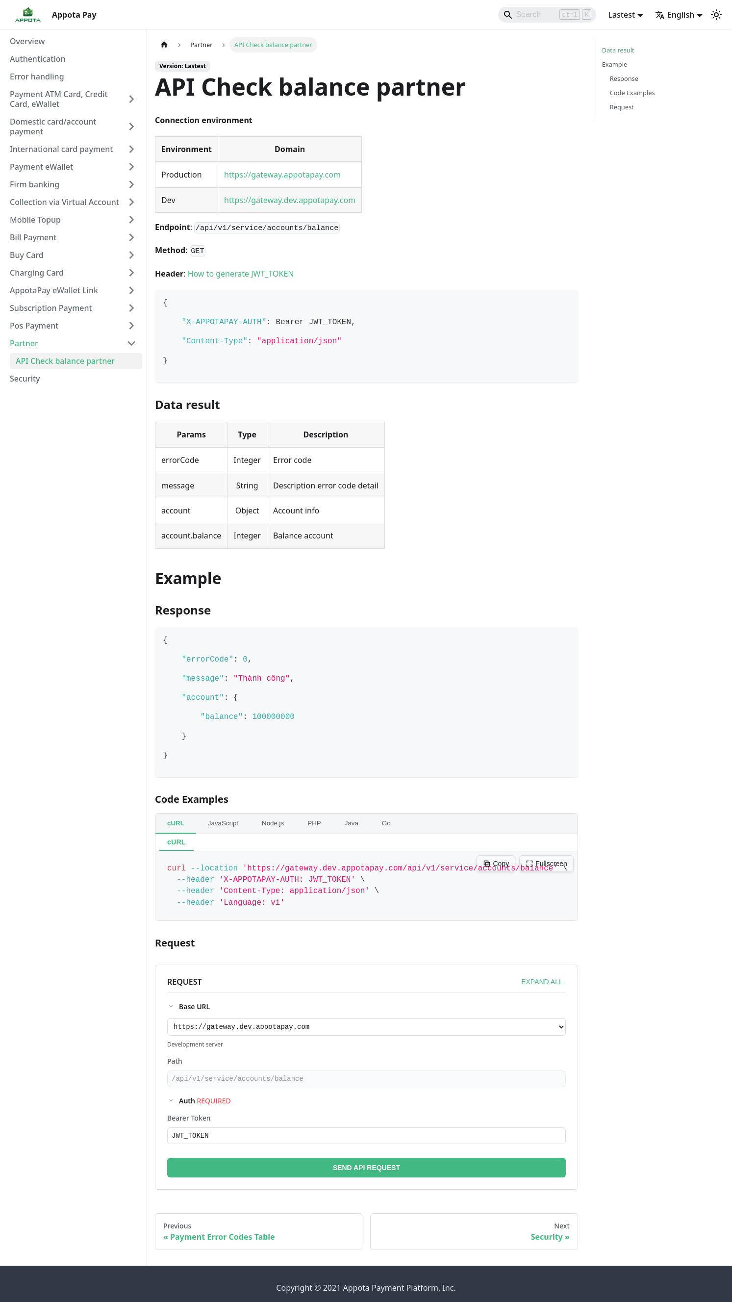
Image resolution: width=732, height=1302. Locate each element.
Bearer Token (189, 1120)
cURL (175, 823)
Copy (496, 864)
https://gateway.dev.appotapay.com (289, 200)
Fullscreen (546, 864)
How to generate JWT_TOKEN (241, 273)
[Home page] (164, 44)
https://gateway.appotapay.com (282, 174)
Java (351, 823)
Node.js (273, 823)
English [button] (674, 14)
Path (174, 1062)
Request (622, 106)
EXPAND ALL (542, 982)
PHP (314, 823)
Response (624, 78)
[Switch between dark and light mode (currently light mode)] (716, 15)
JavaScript (223, 823)
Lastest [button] (621, 14)
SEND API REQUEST (366, 1172)
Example (614, 64)
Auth (205, 1103)
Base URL (194, 1006)
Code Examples (632, 92)
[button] (73, 99)
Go (386, 823)
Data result (618, 50)
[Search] (547, 15)
